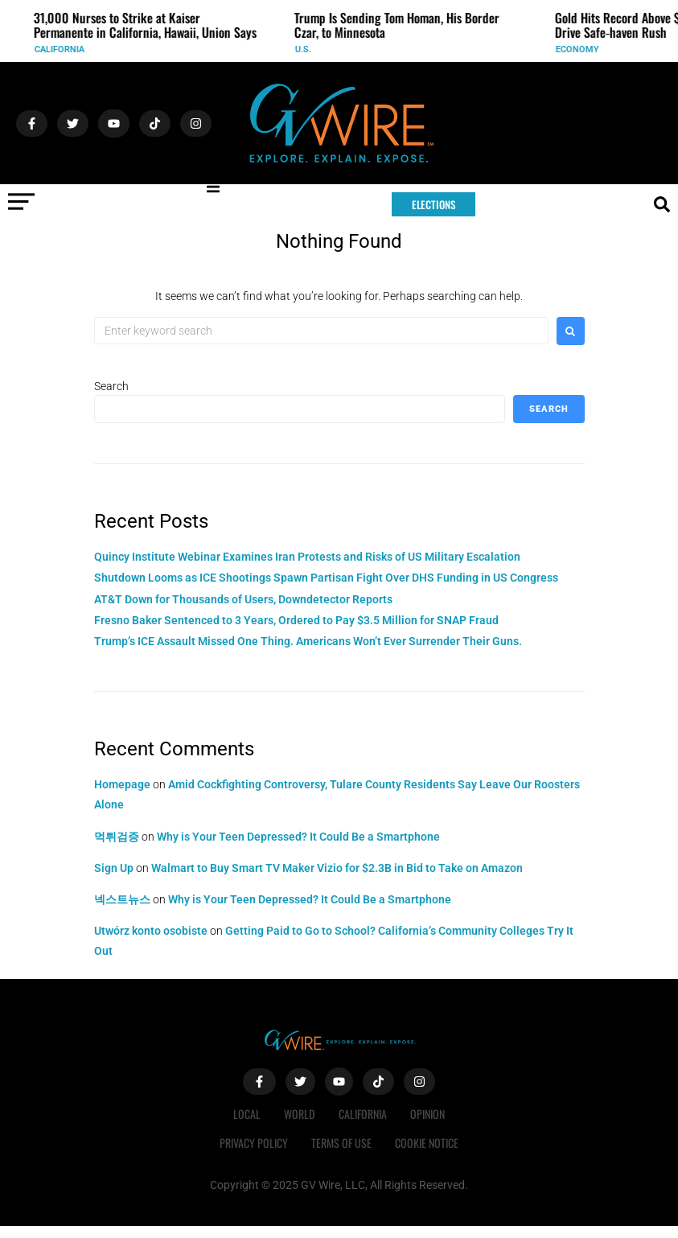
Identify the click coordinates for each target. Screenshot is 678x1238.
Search (111, 386)
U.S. (309, 49)
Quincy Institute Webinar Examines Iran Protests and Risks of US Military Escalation (307, 556)
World (299, 1113)
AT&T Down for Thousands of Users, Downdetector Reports (243, 599)
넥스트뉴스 (122, 899)
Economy (583, 49)
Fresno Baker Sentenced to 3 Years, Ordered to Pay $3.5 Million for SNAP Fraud (296, 620)
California (65, 49)
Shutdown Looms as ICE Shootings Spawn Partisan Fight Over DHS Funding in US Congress (326, 577)
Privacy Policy (253, 1142)
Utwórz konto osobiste (151, 930)
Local (246, 1113)
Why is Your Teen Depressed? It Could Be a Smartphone (298, 836)
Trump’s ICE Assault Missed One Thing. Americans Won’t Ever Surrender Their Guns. (308, 641)
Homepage (122, 784)
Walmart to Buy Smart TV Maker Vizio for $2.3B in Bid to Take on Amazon (337, 868)
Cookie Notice (427, 1142)
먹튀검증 (116, 836)
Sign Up (114, 868)
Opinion (428, 1113)
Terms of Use (341, 1142)
